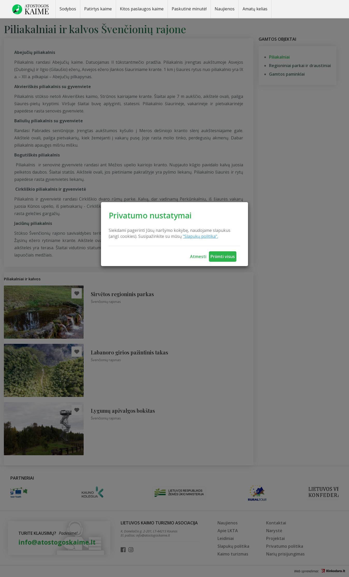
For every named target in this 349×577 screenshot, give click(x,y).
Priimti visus (222, 256)
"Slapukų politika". (200, 236)
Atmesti (198, 256)
